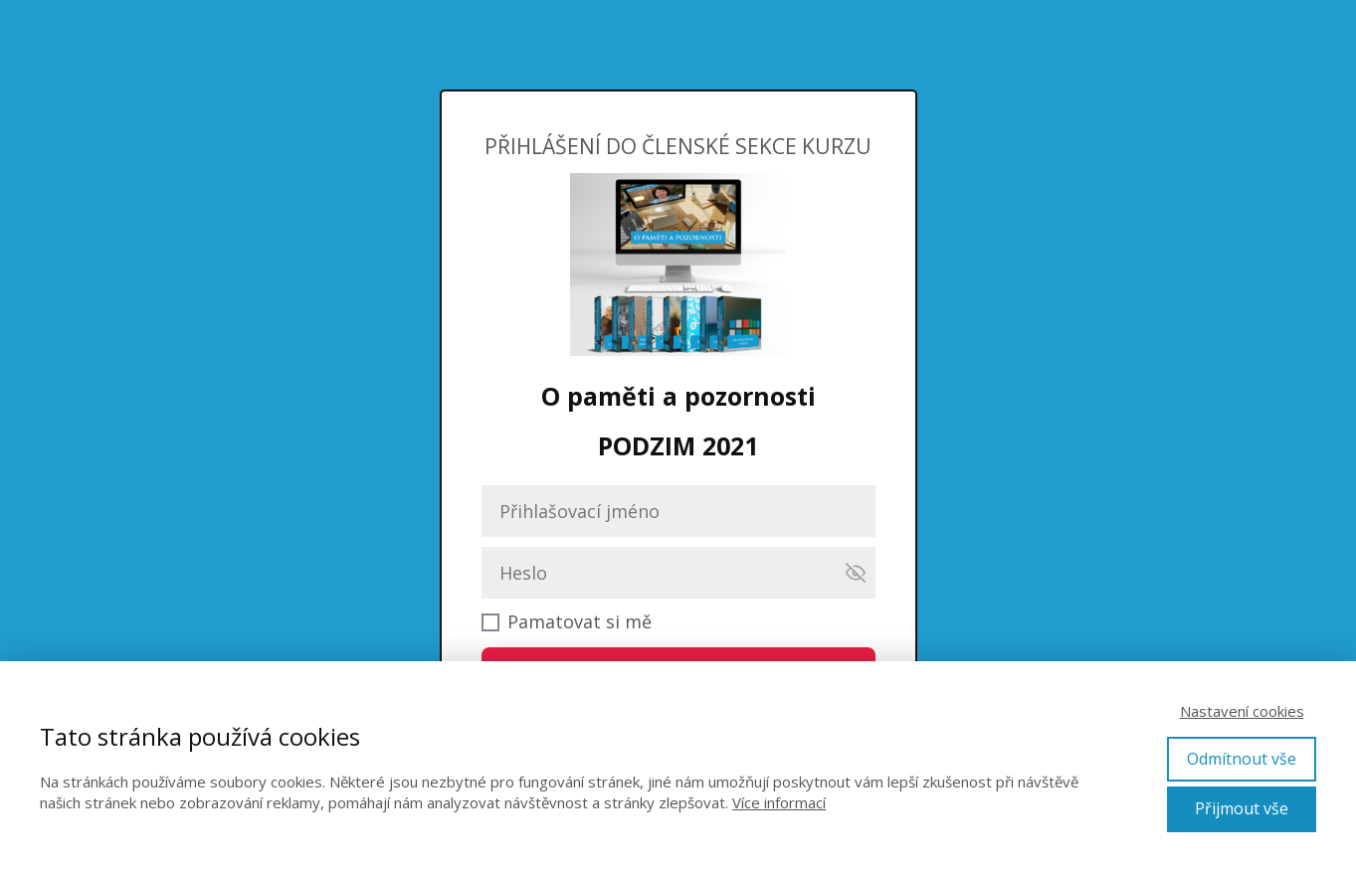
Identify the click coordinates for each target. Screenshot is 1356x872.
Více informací (779, 802)
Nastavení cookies (1242, 711)
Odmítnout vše (1241, 759)
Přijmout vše (1241, 808)
